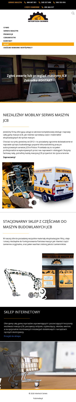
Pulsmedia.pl (38, 398)
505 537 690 (46, 2)
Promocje (8, 34)
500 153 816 (60, 2)
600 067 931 (31, 2)
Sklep (6, 44)
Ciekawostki (9, 37)
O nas (6, 27)
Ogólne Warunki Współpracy (17, 47)
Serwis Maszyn (10, 31)
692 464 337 (49, 7)
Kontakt (7, 41)
